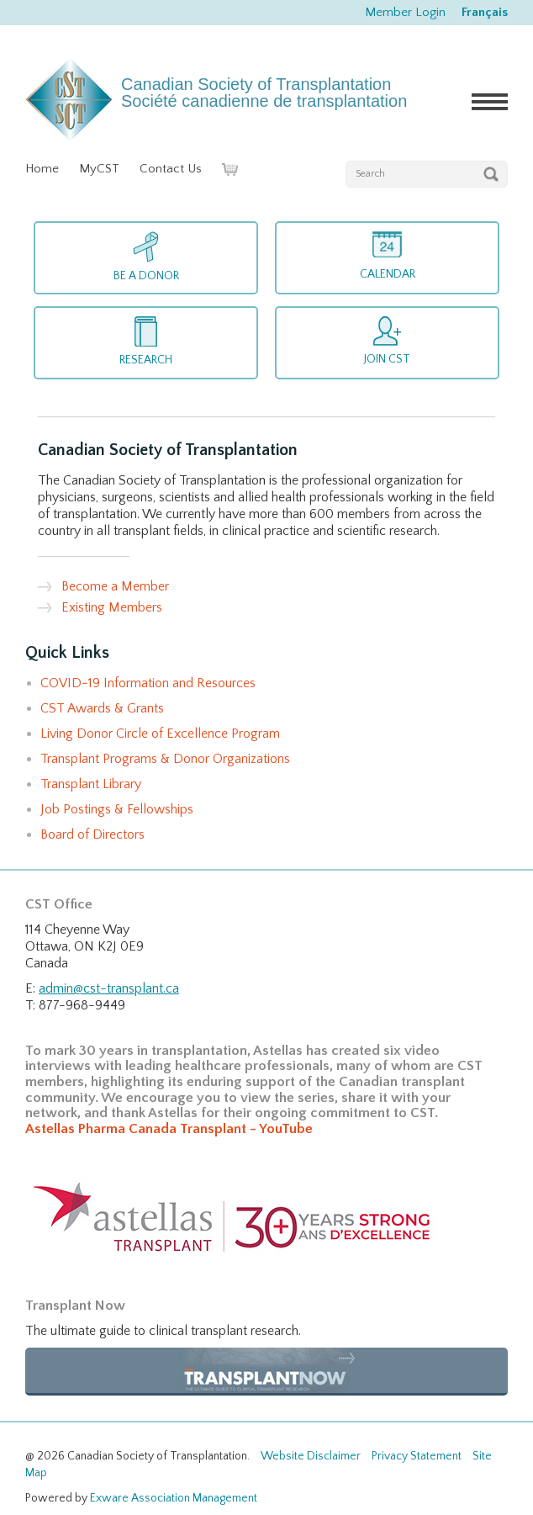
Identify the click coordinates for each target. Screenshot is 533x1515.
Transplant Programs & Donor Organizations (165, 758)
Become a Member (115, 586)
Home (42, 169)
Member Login (405, 12)
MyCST (99, 169)
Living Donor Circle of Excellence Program (160, 733)
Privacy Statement (417, 1456)
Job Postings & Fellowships (116, 809)
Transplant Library (90, 784)
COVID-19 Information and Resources (148, 683)
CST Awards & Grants (102, 708)
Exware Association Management (173, 1498)
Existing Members (111, 607)
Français (485, 12)
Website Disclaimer (311, 1456)
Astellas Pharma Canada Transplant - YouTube (169, 1128)
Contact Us (171, 169)
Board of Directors (92, 834)
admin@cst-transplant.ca (109, 988)
